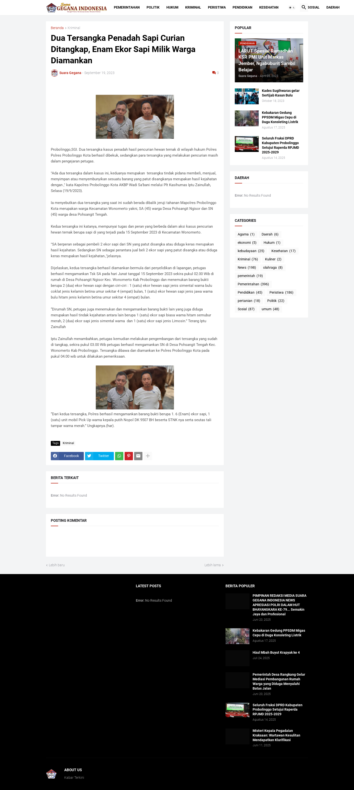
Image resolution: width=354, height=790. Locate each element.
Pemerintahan (127, 7)
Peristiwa (217, 7)
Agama (246, 234)
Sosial (314, 7)
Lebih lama (212, 565)
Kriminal (193, 7)
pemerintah (250, 276)
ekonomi (247, 242)
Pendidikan (242, 7)
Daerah (333, 7)
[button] (292, 7)
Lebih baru (57, 565)
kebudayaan (251, 251)
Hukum (172, 7)
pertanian (249, 301)
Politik (153, 7)
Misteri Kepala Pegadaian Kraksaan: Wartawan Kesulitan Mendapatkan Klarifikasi (276, 735)
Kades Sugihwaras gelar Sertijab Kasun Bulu (281, 93)
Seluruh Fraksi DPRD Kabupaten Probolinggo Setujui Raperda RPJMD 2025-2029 (280, 145)
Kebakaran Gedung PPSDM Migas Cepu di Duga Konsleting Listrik (280, 117)
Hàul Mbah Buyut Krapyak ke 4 (276, 652)
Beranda (57, 28)
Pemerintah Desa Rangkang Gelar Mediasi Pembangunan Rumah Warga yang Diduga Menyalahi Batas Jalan (279, 681)
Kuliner (273, 259)
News (247, 267)
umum (270, 309)
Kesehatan (269, 7)
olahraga (273, 267)
